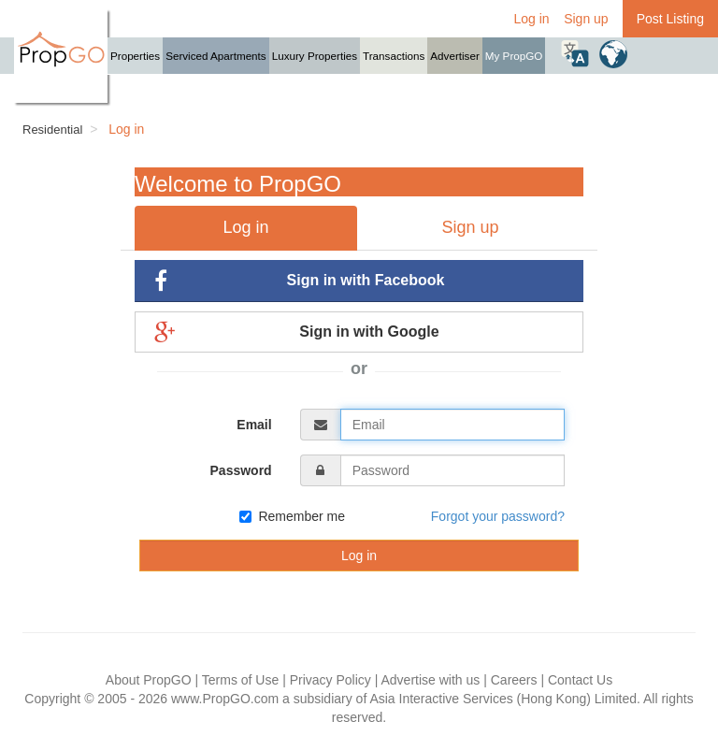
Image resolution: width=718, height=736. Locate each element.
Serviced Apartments (215, 56)
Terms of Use (240, 679)
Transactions (393, 56)
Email (254, 424)
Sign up (586, 18)
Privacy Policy (330, 679)
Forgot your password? (498, 516)
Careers (514, 679)
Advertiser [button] (454, 56)
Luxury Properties (314, 56)
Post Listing (670, 18)
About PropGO (149, 679)
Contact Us (580, 679)
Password (241, 470)
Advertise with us (430, 679)
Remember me (292, 516)
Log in (531, 18)
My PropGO (514, 56)
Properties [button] (135, 56)
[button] (575, 53)
